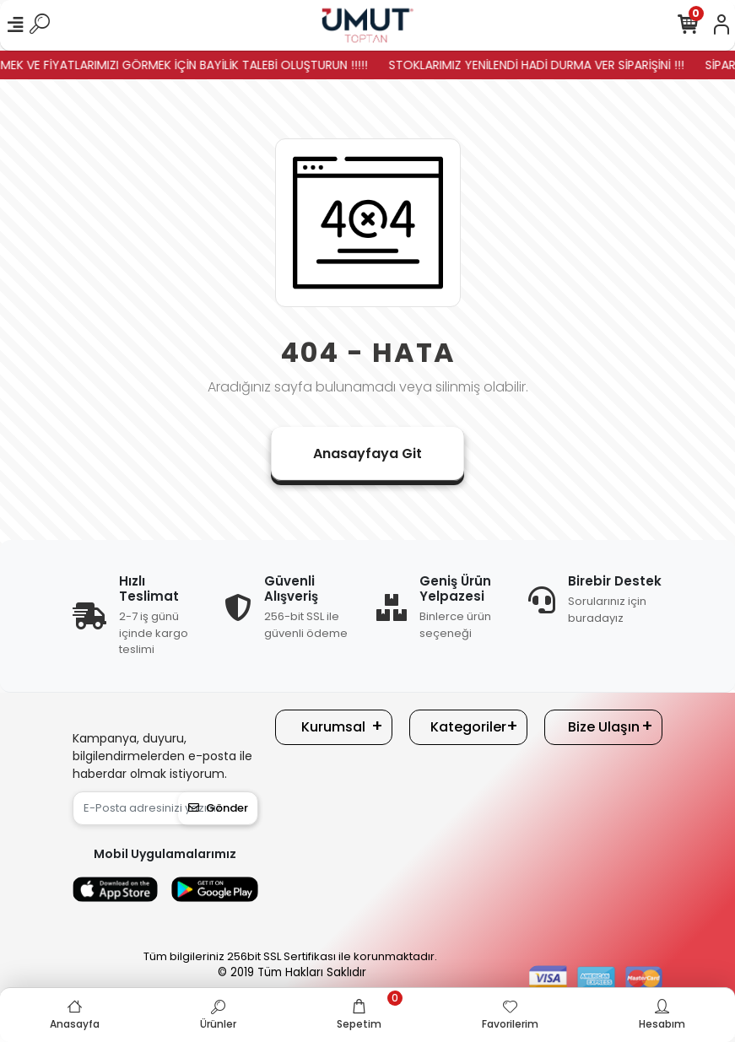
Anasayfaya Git (367, 453)
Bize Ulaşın (604, 727)
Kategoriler (468, 727)
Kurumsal (333, 727)
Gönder (218, 808)
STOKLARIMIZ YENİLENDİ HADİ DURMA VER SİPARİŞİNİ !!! (546, 65)
